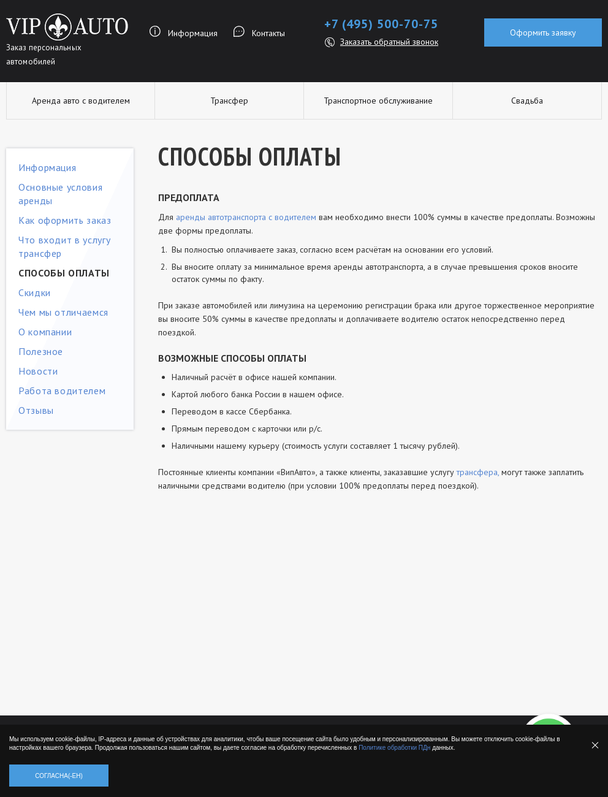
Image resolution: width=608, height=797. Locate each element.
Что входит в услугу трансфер (64, 246)
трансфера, (478, 472)
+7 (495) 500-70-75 (381, 24)
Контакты (268, 33)
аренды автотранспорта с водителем (246, 217)
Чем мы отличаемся (63, 312)
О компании (45, 332)
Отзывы (36, 410)
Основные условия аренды (60, 194)
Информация (193, 33)
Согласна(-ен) (59, 775)
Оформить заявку (543, 32)
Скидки (34, 292)
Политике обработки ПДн (394, 747)
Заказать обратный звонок (389, 41)
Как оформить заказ (65, 220)
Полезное (40, 351)
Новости (38, 371)
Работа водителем (61, 390)
